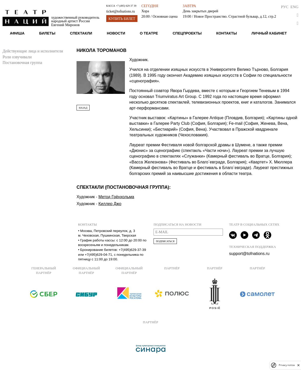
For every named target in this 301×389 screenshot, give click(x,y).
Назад (83, 107)
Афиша (17, 33)
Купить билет (122, 19)
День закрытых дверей (200, 11)
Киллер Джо (110, 204)
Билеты (47, 33)
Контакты (226, 33)
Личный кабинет (269, 33)
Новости (116, 33)
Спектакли (81, 33)
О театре (149, 33)
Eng (294, 7)
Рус (284, 7)
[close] (298, 365)
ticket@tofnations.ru (120, 11)
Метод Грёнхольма (116, 197)
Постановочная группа (22, 62)
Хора (145, 11)
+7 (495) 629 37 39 (126, 5)
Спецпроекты (187, 33)
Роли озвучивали (17, 57)
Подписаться (165, 241)
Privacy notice (287, 365)
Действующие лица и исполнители (33, 51)
